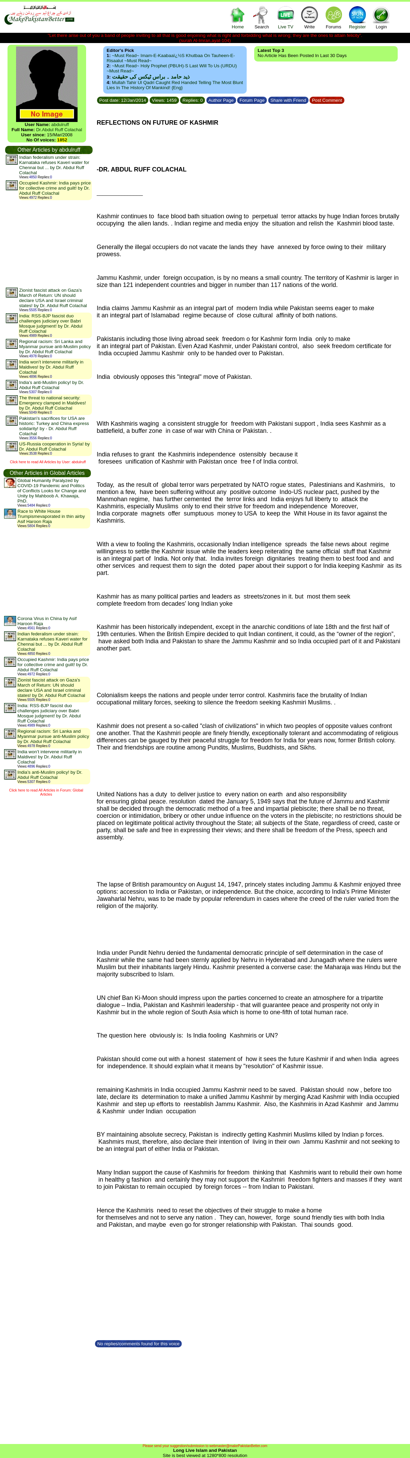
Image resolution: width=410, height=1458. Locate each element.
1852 (62, 139)
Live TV (285, 17)
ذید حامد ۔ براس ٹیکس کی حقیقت (151, 77)
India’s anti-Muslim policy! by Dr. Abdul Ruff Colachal (51, 385)
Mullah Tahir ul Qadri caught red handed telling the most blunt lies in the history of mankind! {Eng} (175, 85)
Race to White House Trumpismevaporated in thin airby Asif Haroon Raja (51, 516)
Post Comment (327, 100)
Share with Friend (288, 100)
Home (237, 17)
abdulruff (60, 124)
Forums (333, 17)
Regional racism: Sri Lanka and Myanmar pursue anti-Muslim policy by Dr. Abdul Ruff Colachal (55, 346)
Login (381, 17)
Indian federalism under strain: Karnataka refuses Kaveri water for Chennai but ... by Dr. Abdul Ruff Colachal (54, 165)
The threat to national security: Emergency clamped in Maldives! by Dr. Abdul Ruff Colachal (52, 403)
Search (261, 17)
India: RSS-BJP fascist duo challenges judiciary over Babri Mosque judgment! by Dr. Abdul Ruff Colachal (50, 323)
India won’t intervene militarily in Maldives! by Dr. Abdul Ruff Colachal (51, 367)
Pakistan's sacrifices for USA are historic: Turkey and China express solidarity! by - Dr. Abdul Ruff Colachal (54, 426)
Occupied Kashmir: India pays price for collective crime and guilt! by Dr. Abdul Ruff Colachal (55, 188)
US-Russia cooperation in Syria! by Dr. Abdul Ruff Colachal (54, 446)
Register (357, 17)
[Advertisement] (48, 243)
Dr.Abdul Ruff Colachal (59, 129)
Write (309, 17)
